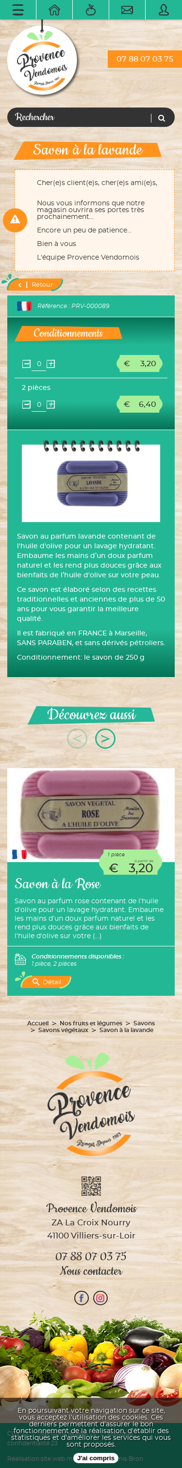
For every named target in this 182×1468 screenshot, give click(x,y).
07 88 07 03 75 (144, 59)
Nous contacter (91, 1271)
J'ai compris (96, 1458)
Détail (47, 982)
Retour (35, 284)
